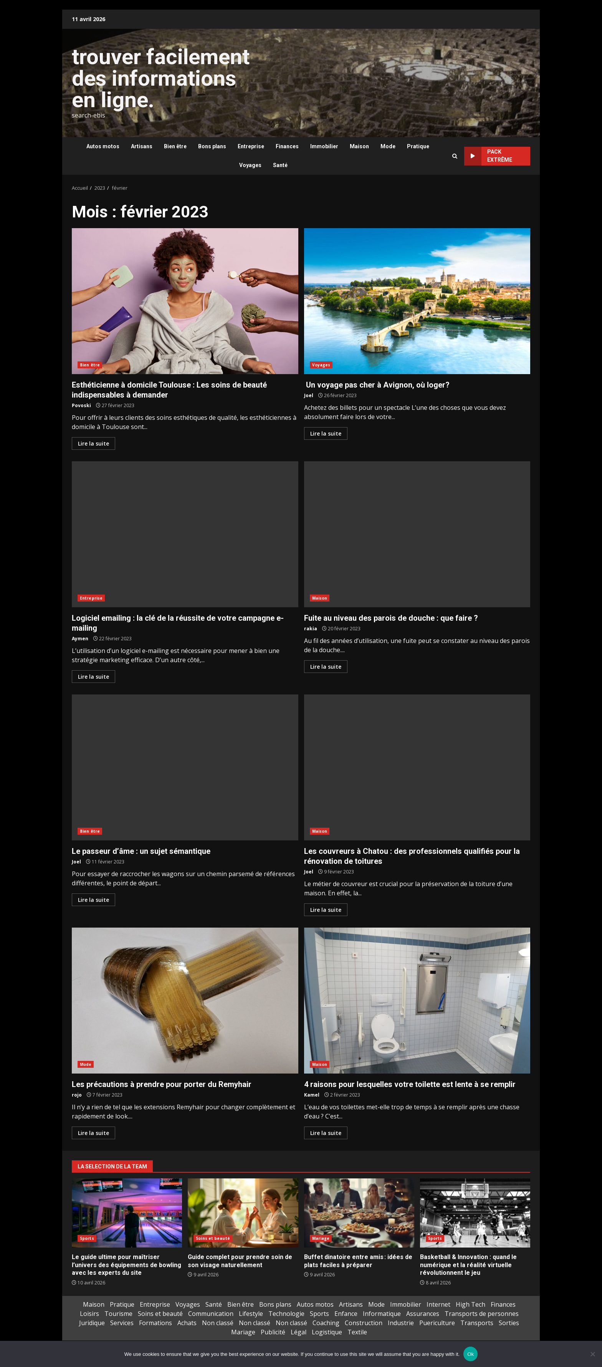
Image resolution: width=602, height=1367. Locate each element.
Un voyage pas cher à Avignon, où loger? (417, 301)
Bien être (175, 146)
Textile (357, 1332)
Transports (476, 1323)
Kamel (311, 1095)
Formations (155, 1323)
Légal (298, 1332)
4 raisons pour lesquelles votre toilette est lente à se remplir (417, 1001)
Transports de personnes (482, 1313)
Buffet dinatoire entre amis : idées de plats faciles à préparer (359, 1213)
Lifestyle (251, 1313)
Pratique (418, 146)
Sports (87, 1238)
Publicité (273, 1332)
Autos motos (102, 146)
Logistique (327, 1332)
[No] (592, 1354)
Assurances (422, 1313)
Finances (287, 146)
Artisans (141, 146)
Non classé (217, 1323)
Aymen (80, 638)
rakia (310, 628)
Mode (387, 146)
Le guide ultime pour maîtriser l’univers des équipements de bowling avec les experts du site (127, 1213)
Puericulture (437, 1323)
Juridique (92, 1323)
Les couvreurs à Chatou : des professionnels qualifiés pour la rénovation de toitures (417, 767)
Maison (359, 146)
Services (122, 1323)
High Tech (470, 1304)
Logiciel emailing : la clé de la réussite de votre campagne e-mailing (185, 534)
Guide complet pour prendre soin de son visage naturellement (243, 1213)
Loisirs (89, 1313)
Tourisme (118, 1313)
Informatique (382, 1313)
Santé (280, 165)
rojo (77, 1095)
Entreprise (251, 146)
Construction (363, 1323)
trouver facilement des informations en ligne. (161, 78)
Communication (210, 1313)
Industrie (401, 1323)
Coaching (326, 1323)
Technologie (286, 1313)
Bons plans (212, 146)
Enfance (345, 1313)
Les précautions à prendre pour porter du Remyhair (185, 1001)
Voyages (250, 165)
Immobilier (324, 146)
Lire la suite (93, 443)
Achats (187, 1323)
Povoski (81, 405)
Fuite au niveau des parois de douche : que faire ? (417, 534)
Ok (470, 1354)
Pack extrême (488, 156)
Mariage (321, 1238)
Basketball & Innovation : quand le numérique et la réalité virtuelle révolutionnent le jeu (475, 1213)
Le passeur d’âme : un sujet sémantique (185, 767)
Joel (308, 395)
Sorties (509, 1323)
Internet (438, 1304)
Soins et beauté (213, 1238)
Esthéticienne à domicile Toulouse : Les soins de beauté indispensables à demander (185, 301)
